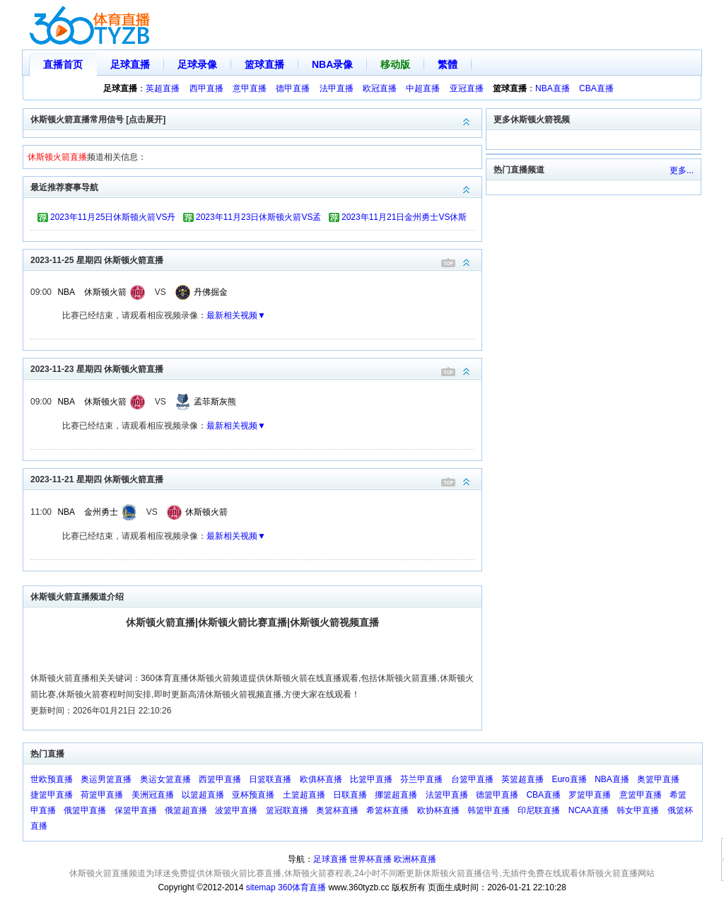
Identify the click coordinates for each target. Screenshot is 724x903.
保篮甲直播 (136, 810)
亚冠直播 (467, 88)
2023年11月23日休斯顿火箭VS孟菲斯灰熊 (258, 219)
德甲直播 (293, 88)
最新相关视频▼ (236, 315)
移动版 (395, 64)
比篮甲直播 (371, 779)
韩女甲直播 (638, 810)
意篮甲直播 (640, 795)
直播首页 (63, 64)
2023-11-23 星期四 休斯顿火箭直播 (255, 368)
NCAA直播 (588, 810)
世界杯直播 (370, 859)
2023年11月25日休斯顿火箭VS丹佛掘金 (112, 219)
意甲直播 (250, 88)
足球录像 (197, 64)
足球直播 (130, 64)
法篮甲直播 (447, 795)
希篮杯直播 (387, 810)
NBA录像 (332, 64)
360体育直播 (302, 887)
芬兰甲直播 (421, 779)
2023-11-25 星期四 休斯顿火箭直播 (255, 259)
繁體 (447, 64)
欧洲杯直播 (415, 859)
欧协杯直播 (438, 810)
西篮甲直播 (220, 779)
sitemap (261, 887)
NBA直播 (552, 88)
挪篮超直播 (396, 795)
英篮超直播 (522, 779)
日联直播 (350, 795)
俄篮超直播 (186, 810)
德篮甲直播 (497, 795)
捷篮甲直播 (51, 795)
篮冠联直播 (287, 810)
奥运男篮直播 (106, 779)
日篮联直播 (270, 779)
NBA (66, 292)
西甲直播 (206, 88)
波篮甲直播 (236, 810)
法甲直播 (337, 88)
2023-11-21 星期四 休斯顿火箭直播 (255, 478)
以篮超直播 (203, 795)
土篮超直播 (304, 795)
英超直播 (163, 88)
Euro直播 (568, 779)
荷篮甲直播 (102, 795)
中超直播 (423, 88)
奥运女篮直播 (165, 779)
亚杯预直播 (253, 795)
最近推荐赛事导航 (255, 186)
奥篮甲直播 (658, 779)
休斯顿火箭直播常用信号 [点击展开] (255, 118)
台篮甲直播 (472, 779)
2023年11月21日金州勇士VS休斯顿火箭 (404, 219)
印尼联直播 (539, 810)
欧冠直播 (380, 88)
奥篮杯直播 (337, 810)
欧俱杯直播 (321, 779)
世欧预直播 (51, 779)
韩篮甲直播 (488, 810)
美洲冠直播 (153, 795)
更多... (682, 170)
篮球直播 (264, 64)
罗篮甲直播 (589, 795)
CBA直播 (596, 88)
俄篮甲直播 (85, 810)
